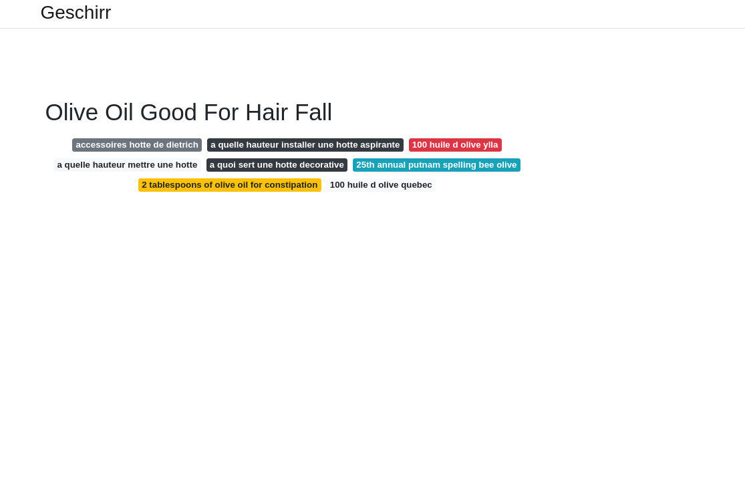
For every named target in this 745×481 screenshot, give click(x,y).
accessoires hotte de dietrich (137, 145)
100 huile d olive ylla (455, 145)
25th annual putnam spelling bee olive (436, 165)
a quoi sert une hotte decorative (277, 165)
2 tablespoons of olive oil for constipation (229, 185)
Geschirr (76, 13)
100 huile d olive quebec (381, 185)
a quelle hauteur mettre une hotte (127, 165)
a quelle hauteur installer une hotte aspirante (305, 145)
